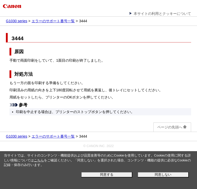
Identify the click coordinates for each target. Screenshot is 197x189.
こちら (39, 160)
